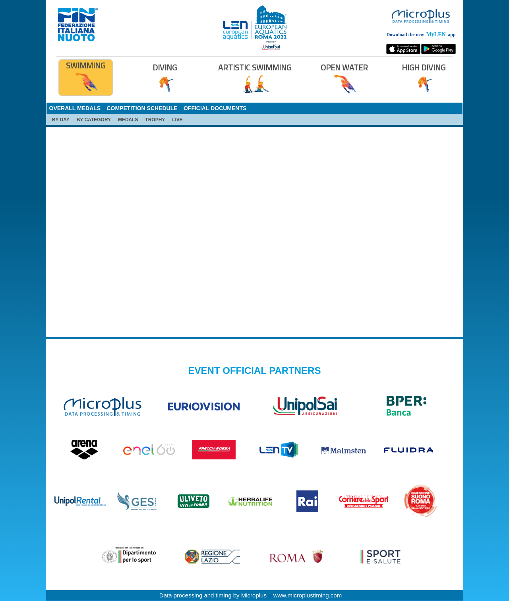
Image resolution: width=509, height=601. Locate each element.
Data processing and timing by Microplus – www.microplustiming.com (250, 595)
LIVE (177, 120)
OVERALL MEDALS (75, 108)
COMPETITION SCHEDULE (141, 108)
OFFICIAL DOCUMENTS (215, 108)
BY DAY (61, 120)
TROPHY (155, 120)
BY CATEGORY (94, 120)
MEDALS (128, 120)
